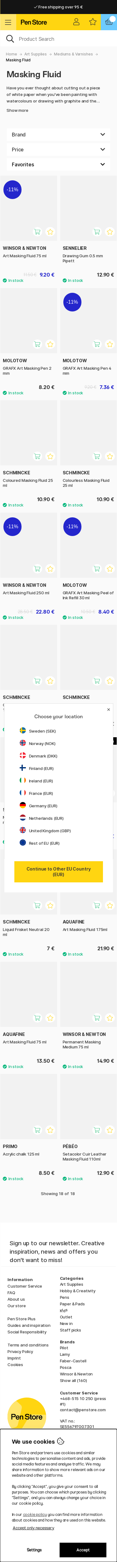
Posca (65, 1367)
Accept (83, 1550)
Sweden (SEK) (38, 731)
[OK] (58, 38)
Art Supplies (35, 54)
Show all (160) (73, 1380)
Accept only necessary (33, 1528)
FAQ (11, 1292)
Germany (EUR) (38, 805)
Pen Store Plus (21, 1318)
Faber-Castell (73, 1360)
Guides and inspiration (29, 1325)
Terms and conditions (28, 1344)
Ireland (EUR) (36, 780)
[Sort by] (58, 164)
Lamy (65, 1354)
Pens (64, 1297)
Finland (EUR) (37, 768)
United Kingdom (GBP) (45, 830)
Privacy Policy (20, 1351)
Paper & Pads (72, 1303)
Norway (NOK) (38, 743)
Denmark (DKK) (38, 755)
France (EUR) (36, 793)
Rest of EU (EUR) (40, 843)
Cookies (15, 1364)
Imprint (14, 1357)
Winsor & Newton (76, 1373)
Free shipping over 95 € (58, 6)
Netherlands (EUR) (42, 818)
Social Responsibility (26, 1331)
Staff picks (70, 1329)
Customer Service (24, 1286)
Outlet (66, 1316)
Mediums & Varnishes (73, 54)
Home (11, 54)
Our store (16, 1305)
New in (66, 1323)
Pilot (64, 1347)
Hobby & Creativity (77, 1290)
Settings (34, 1550)
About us (16, 1299)
